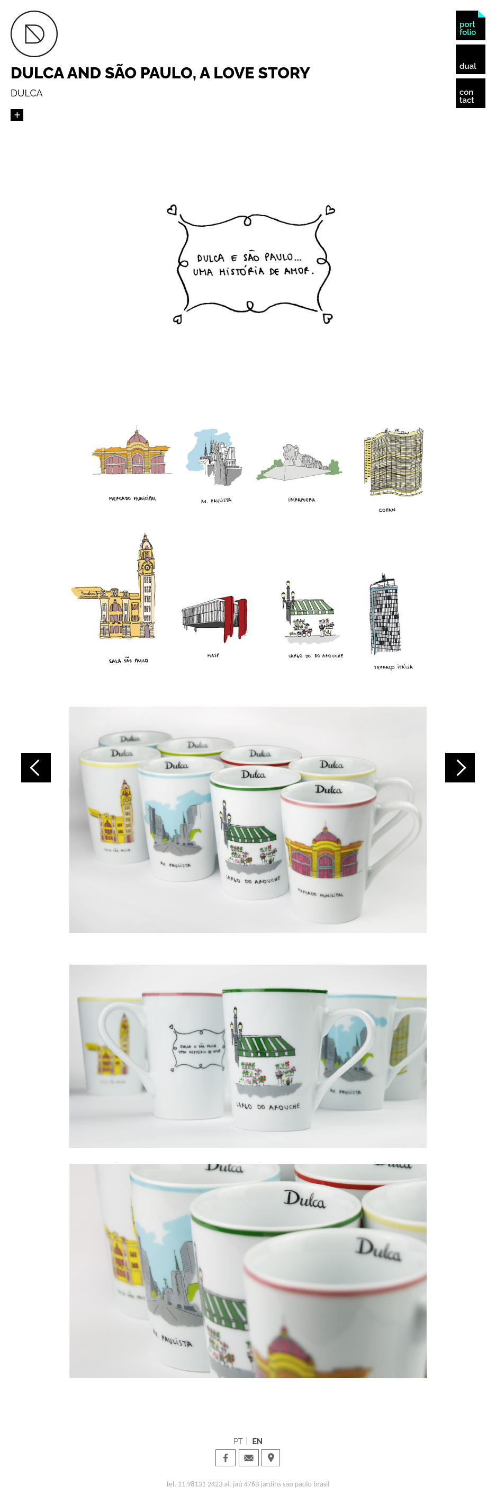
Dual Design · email (249, 1457)
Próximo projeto (460, 767)
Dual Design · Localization (271, 1457)
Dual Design (34, 34)
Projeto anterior (36, 767)
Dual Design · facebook (225, 1457)
